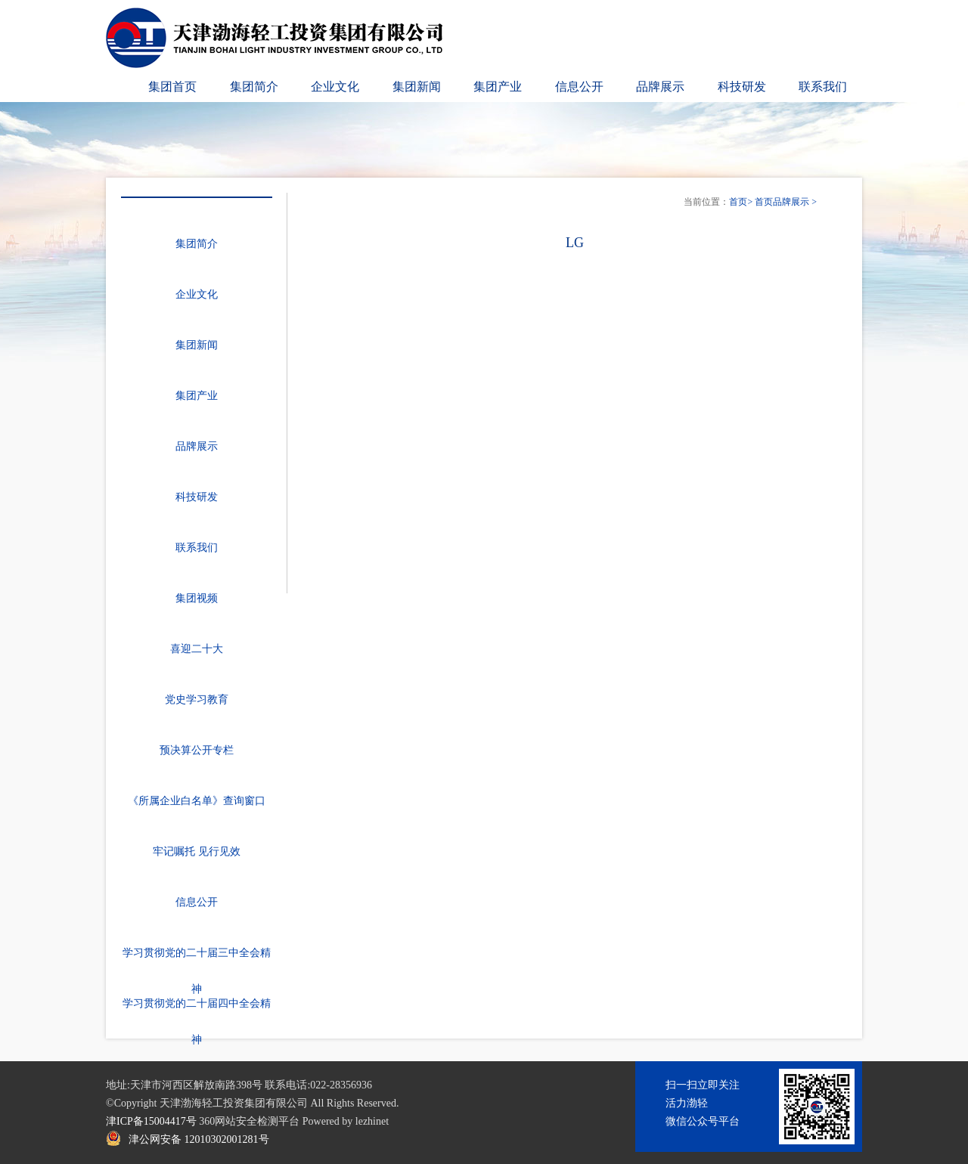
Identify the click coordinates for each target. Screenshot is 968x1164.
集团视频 (196, 598)
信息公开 (579, 86)
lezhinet (372, 1121)
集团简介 (254, 86)
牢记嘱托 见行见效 (196, 851)
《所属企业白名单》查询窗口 (196, 800)
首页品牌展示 (782, 202)
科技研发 (742, 86)
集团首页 (172, 86)
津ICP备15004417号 (151, 1121)
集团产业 (497, 86)
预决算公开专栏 (197, 750)
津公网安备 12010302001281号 (199, 1139)
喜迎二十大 (196, 649)
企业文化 (335, 86)
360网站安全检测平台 (249, 1121)
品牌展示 (660, 86)
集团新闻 (416, 86)
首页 (738, 202)
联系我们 (823, 86)
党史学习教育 (196, 699)
